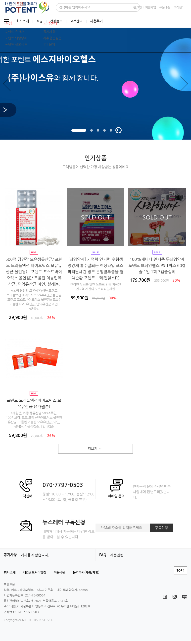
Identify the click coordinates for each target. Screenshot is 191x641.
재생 (118, 130)
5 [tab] (111, 130)
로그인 (138, 7)
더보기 (95, 449)
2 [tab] (91, 130)
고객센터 (179, 7)
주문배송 (164, 7)
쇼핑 (39, 21)
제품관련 (116, 555)
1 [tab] (78, 130)
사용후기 (96, 21)
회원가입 (150, 7)
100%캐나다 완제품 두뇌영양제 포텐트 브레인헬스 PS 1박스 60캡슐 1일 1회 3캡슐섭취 (157, 265)
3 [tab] (98, 130)
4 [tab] (104, 130)
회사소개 (22, 21)
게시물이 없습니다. (35, 555)
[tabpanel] (95, 84)
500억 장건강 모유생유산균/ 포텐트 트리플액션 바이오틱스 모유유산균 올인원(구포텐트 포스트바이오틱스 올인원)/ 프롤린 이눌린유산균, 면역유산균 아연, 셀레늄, (33, 271)
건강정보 (56, 21)
